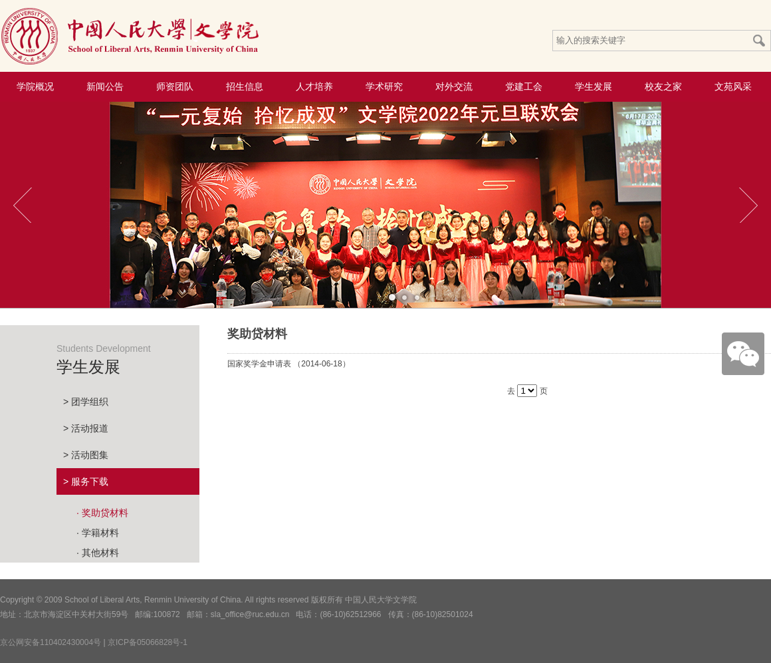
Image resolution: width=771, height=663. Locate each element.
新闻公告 (105, 86)
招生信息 (244, 86)
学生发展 (593, 86)
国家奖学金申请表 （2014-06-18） (288, 363)
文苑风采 (733, 86)
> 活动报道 (85, 428)
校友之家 (663, 86)
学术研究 (384, 86)
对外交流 (454, 86)
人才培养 (314, 86)
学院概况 (35, 86)
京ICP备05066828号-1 (147, 642)
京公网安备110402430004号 (50, 642)
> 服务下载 (85, 481)
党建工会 (523, 86)
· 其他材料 (97, 552)
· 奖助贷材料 (102, 512)
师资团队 (174, 86)
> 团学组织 (85, 401)
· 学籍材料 (97, 532)
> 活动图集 (85, 455)
